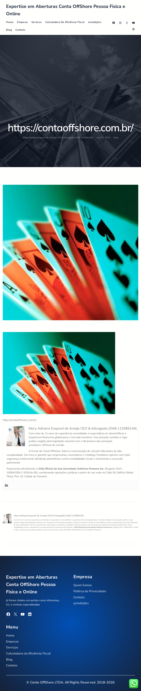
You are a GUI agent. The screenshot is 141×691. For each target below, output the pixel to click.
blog (115, 137)
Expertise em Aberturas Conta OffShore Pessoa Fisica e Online (31, 584)
